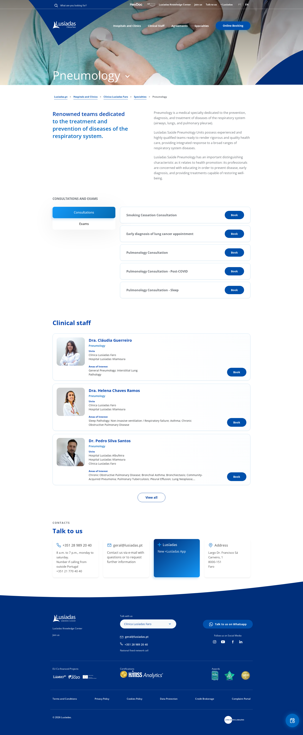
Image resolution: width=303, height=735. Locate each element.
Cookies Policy (134, 698)
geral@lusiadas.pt (137, 637)
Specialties (202, 26)
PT (239, 4)
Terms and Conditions (65, 698)
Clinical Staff (156, 26)
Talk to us (211, 4)
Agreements (179, 26)
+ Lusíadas (226, 4)
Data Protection (169, 698)
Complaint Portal (241, 698)
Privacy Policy (102, 698)
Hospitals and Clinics (127, 26)
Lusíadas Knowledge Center (175, 4)
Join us (198, 4)
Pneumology (97, 345)
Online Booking (233, 25)
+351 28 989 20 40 (136, 644)
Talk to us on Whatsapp (231, 624)
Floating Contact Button (292, 720)
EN (247, 4)
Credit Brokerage (204, 698)
